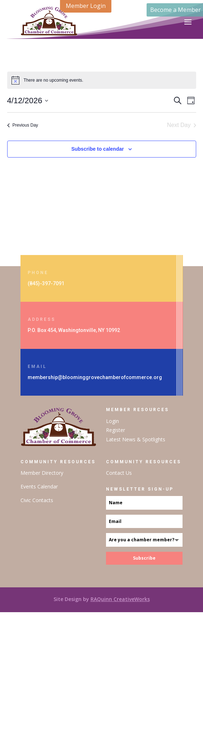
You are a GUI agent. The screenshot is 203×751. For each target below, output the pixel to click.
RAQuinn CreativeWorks (120, 599)
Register (115, 430)
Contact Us (119, 472)
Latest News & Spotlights (135, 439)
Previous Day (22, 125)
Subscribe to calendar (97, 149)
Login (112, 421)
